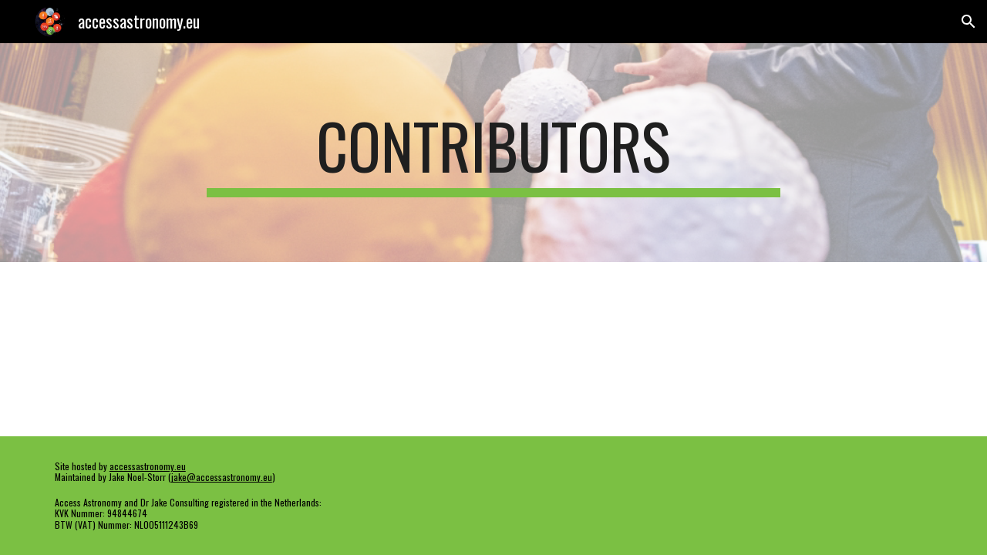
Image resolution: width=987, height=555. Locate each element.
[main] (493, 153)
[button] (968, 21)
